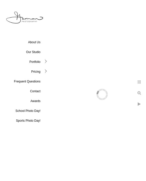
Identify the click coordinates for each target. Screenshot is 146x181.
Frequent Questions (27, 81)
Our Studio (33, 52)
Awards (35, 101)
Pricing (35, 71)
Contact (35, 91)
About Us (34, 42)
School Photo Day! (28, 111)
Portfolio (34, 62)
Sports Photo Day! (28, 120)
